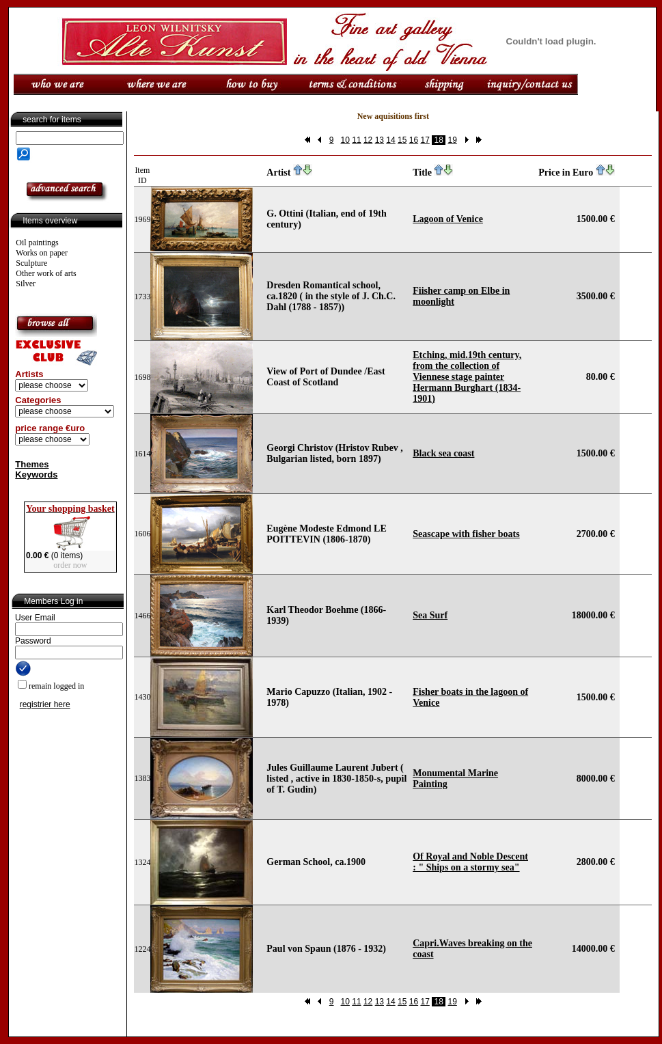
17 (424, 140)
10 (345, 140)
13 (379, 140)
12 (367, 140)
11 (356, 140)
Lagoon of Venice (448, 219)
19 (452, 140)
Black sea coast (443, 453)
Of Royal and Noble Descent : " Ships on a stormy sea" (470, 862)
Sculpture (31, 263)
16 (413, 140)
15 (402, 140)
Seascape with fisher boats (466, 534)
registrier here (45, 704)
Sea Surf (430, 615)
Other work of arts (46, 273)
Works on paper (42, 253)
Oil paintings (37, 242)
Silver (26, 283)
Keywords (36, 474)
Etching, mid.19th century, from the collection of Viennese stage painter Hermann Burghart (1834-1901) (467, 377)
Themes (32, 464)
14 (390, 140)
